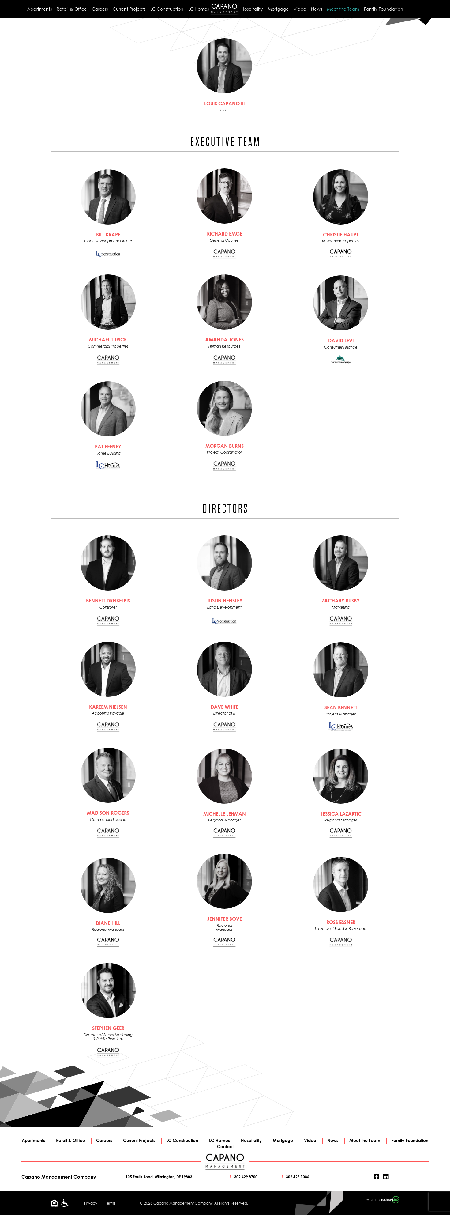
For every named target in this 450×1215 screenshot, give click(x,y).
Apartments (39, 9)
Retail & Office (72, 9)
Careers (100, 9)
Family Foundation (383, 9)
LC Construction (166, 9)
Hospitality (252, 9)
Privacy (90, 1203)
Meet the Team (343, 9)
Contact (225, 1146)
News (316, 9)
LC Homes (198, 9)
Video (300, 9)
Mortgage (278, 9)
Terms (110, 1203)
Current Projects (129, 9)
